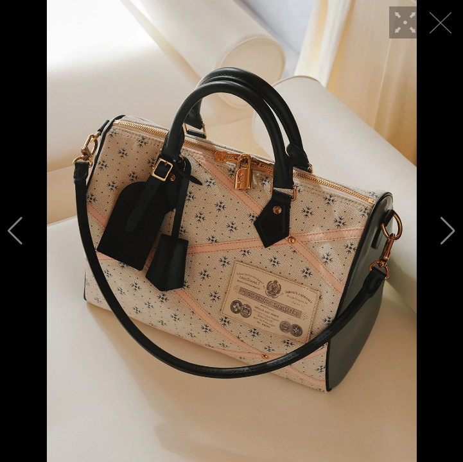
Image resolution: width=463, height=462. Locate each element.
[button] (15, 231)
